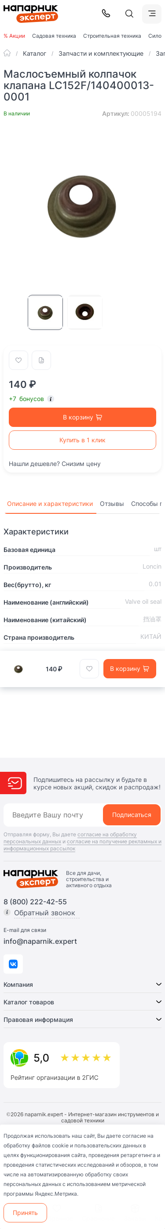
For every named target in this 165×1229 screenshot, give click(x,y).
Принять (25, 1212)
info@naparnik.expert (40, 941)
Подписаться (131, 814)
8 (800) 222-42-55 (35, 901)
